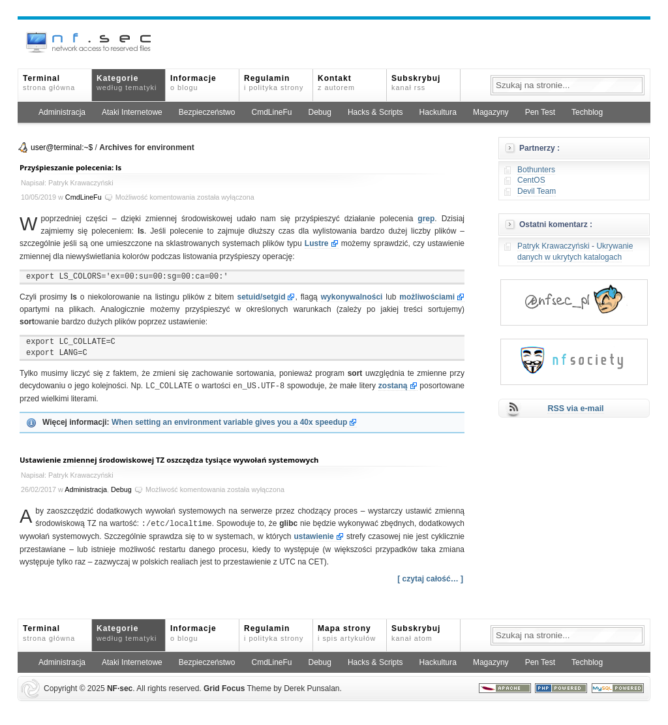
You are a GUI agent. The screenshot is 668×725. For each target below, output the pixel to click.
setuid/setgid (261, 296)
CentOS (531, 180)
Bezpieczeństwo (207, 112)
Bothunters (536, 169)
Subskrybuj (415, 82)
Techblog (587, 112)
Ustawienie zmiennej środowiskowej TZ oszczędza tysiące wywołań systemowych (169, 460)
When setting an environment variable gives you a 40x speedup (229, 422)
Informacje (193, 82)
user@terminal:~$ (62, 147)
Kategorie (127, 82)
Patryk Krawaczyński (553, 246)
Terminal (49, 82)
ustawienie (313, 536)
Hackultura (438, 112)
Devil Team (536, 191)
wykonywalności (352, 296)
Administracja (61, 112)
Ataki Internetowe (132, 112)
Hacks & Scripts (375, 112)
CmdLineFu (271, 112)
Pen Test (540, 112)
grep (426, 218)
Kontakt (336, 82)
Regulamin (273, 82)
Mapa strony (347, 632)
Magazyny (491, 112)
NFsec (119, 688)
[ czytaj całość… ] (430, 578)
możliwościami (427, 296)
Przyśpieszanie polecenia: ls (70, 167)
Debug (320, 112)
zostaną (393, 386)
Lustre (317, 243)
